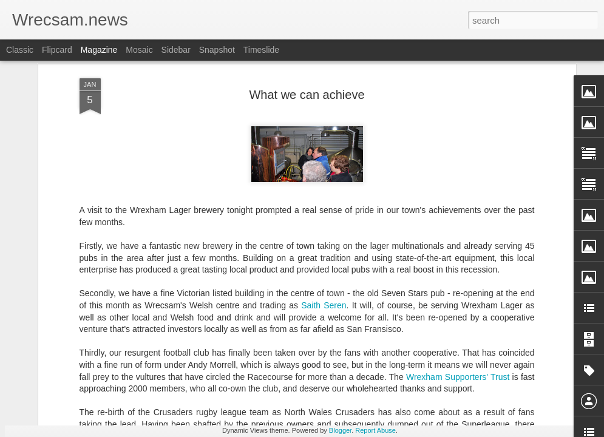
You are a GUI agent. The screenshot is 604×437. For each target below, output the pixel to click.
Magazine (99, 50)
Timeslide (261, 50)
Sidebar (176, 50)
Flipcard (57, 50)
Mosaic (139, 50)
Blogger (340, 430)
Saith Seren (323, 137)
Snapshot (217, 50)
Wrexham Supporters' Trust (457, 209)
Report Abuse (375, 430)
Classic (19, 50)
